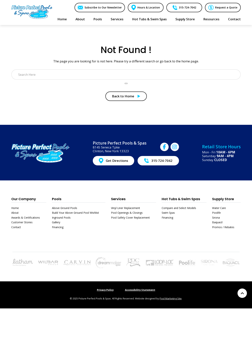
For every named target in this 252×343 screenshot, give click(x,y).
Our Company (23, 199)
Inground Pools (61, 217)
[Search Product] (126, 83)
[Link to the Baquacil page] (231, 262)
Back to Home (123, 96)
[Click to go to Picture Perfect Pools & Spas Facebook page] (164, 147)
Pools (56, 199)
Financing (57, 227)
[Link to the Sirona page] (209, 262)
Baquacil (217, 222)
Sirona (216, 217)
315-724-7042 (187, 7)
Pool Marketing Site (171, 298)
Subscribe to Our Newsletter (103, 7)
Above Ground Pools (64, 208)
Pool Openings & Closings (127, 212)
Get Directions (117, 160)
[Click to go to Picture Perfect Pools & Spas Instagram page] (175, 147)
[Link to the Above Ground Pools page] (48, 262)
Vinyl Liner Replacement (125, 208)
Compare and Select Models (179, 208)
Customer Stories (22, 222)
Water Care (219, 208)
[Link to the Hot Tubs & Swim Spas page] (108, 262)
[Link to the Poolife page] (187, 262)
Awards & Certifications (25, 217)
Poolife (216, 212)
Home (15, 208)
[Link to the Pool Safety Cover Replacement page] (159, 262)
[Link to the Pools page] (22, 262)
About (15, 212)
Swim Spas (168, 212)
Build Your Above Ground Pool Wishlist (75, 212)
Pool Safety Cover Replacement (130, 217)
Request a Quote (226, 7)
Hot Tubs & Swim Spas (181, 199)
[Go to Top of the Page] (242, 293)
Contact (16, 227)
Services (118, 199)
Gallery (56, 222)
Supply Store (223, 199)
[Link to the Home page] (32, 12)
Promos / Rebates (223, 227)
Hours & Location (148, 7)
